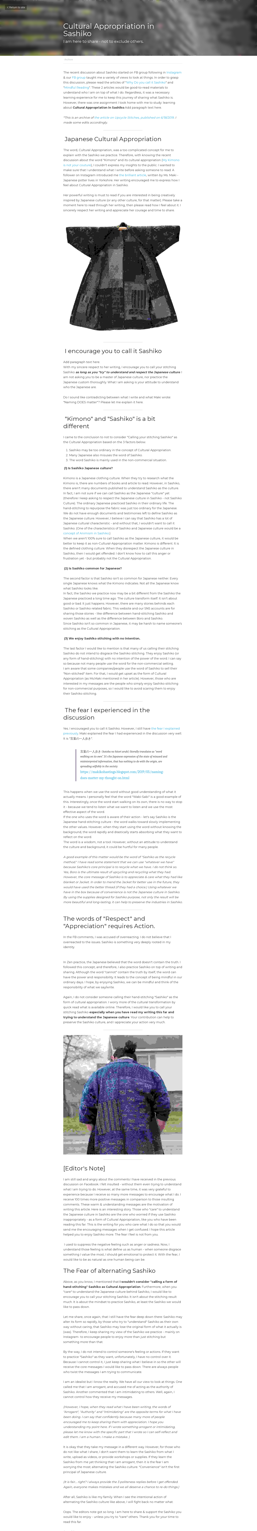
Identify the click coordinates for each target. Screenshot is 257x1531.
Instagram (174, 72)
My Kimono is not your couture (145, 155)
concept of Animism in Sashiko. (130, 517)
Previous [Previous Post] (69, 1496)
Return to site (16, 7)
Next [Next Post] (134, 1496)
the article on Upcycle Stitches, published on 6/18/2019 (134, 112)
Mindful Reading (164, 82)
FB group (70, 77)
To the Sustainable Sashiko (156, 1500)
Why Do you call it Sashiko (122, 82)
